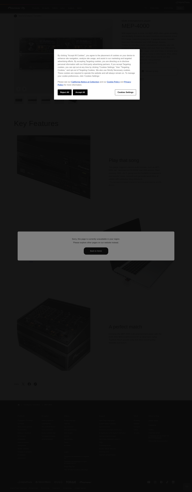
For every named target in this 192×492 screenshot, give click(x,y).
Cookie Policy (113, 82)
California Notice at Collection (85, 82)
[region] (97, 74)
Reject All (64, 92)
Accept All (80, 92)
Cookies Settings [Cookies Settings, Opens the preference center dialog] (125, 92)
